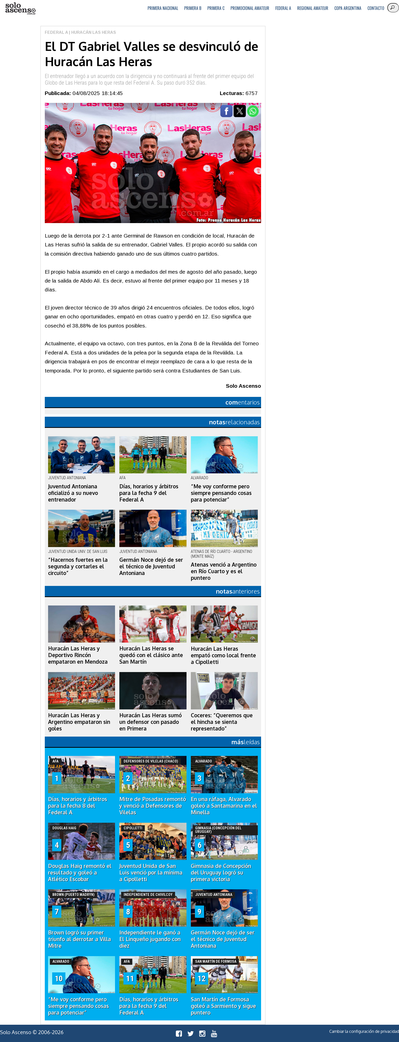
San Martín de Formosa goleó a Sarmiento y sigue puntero (223, 1006)
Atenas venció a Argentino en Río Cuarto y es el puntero (223, 571)
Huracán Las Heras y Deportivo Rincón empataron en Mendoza (78, 655)
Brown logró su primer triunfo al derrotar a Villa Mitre (79, 939)
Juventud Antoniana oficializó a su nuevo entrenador (73, 493)
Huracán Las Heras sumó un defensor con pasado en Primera (150, 722)
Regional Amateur (312, 8)
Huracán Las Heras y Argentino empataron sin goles (79, 722)
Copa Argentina (347, 8)
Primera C (215, 8)
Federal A (283, 8)
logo (20, 8)
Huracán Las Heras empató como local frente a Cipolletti (223, 655)
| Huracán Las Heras (92, 32)
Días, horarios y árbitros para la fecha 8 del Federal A (77, 806)
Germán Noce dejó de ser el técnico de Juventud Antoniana (151, 566)
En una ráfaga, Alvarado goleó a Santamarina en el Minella (224, 806)
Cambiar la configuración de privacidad (364, 1031)
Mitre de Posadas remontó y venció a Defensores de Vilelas (152, 806)
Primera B (192, 8)
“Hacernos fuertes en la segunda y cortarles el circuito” (78, 566)
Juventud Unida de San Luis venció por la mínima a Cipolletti (150, 872)
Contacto (375, 8)
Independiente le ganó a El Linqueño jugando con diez (150, 939)
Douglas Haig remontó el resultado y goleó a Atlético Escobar (79, 872)
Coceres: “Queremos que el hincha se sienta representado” (222, 722)
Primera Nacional (163, 8)
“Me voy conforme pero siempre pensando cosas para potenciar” (221, 493)
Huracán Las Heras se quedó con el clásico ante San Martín (151, 655)
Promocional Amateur (250, 8)
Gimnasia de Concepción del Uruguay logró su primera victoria (221, 872)
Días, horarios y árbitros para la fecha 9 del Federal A (148, 493)
